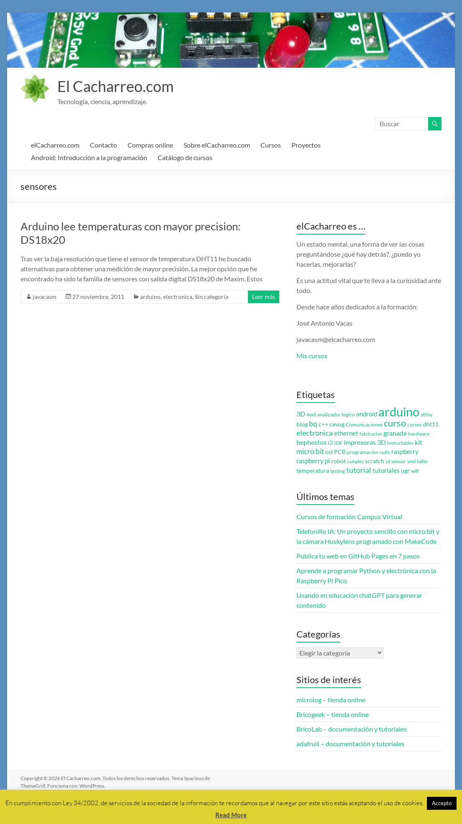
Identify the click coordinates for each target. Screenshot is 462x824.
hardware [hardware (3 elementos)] (418, 434)
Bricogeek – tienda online (332, 714)
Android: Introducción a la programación (89, 157)
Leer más (263, 296)
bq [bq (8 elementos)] (313, 423)
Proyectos (306, 145)
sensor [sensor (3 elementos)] (398, 461)
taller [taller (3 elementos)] (422, 461)
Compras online (150, 145)
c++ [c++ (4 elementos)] (323, 424)
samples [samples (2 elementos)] (355, 461)
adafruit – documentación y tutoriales (350, 743)
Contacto (103, 145)
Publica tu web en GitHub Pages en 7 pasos (358, 556)
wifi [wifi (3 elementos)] (415, 471)
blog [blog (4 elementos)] (302, 424)
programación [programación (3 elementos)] (362, 452)
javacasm (44, 296)
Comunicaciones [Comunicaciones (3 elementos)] (364, 424)
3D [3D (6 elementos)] (300, 414)
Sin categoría (211, 296)
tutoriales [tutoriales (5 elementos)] (386, 470)
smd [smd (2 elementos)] (411, 461)
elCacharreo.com (55, 145)
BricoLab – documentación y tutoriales (351, 729)
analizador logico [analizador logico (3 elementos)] (336, 414)
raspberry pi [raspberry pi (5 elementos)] (313, 460)
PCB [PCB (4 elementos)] (340, 452)
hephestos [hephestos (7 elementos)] (311, 442)
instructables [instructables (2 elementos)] (400, 443)
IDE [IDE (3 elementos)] (338, 443)
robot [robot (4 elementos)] (338, 461)
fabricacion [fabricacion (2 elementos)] (371, 433)
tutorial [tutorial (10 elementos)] (358, 470)
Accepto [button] (442, 803)
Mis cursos (311, 356)
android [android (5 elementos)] (366, 414)
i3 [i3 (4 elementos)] (330, 442)
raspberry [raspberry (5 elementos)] (405, 451)
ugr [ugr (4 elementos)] (405, 470)
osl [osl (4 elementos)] (329, 452)
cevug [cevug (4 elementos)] (337, 424)
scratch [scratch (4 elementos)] (374, 461)
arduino (150, 296)
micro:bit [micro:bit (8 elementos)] (310, 451)
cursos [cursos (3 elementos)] (414, 424)
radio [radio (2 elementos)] (385, 452)
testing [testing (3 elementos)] (337, 471)
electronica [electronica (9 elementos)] (314, 433)
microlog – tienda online (330, 700)
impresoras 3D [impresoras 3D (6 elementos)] (365, 442)
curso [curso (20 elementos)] (395, 423)
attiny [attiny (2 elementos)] (427, 414)
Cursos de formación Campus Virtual (349, 516)
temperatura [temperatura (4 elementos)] (312, 470)
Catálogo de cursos (185, 157)
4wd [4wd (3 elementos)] (311, 414)
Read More (231, 815)
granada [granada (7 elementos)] (395, 433)
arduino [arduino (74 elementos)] (398, 411)
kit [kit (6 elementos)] (418, 442)
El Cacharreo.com (115, 86)
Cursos (270, 145)
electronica (177, 296)
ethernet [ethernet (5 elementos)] (346, 433)
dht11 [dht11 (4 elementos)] (431, 424)
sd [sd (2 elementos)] (387, 461)
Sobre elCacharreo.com (217, 145)
